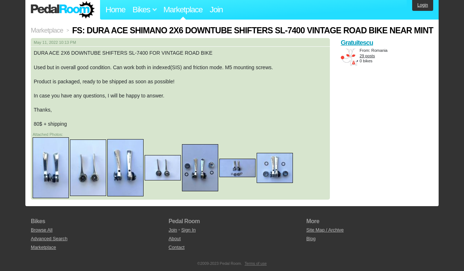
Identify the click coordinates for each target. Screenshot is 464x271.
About (175, 238)
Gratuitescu (357, 42)
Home (115, 9)
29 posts (367, 56)
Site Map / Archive (325, 230)
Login (422, 5)
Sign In (188, 230)
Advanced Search (49, 238)
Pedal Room (63, 9)
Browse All (42, 230)
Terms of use (256, 263)
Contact (177, 247)
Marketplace (183, 9)
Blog (311, 238)
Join (216, 9)
